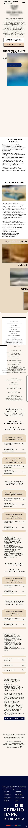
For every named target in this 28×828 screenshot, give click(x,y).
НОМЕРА (7, 792)
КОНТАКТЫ (18, 795)
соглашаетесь (22, 786)
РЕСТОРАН (7, 795)
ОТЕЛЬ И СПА (9, 3)
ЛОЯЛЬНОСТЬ (20, 798)
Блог (17, 801)
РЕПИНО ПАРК (11, 2)
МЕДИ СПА (7, 798)
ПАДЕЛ (6, 801)
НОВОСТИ (18, 792)
